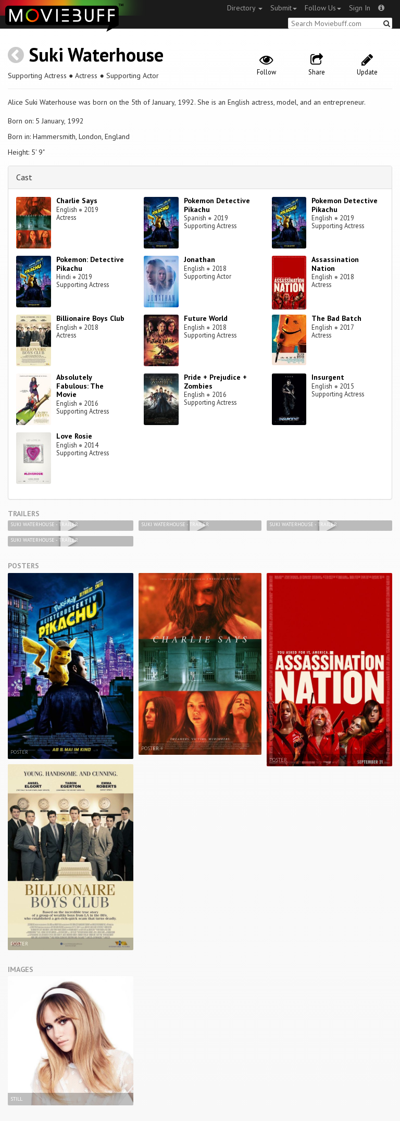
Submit (283, 8)
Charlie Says (76, 200)
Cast (24, 177)
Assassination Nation (335, 264)
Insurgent (327, 377)
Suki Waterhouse (96, 54)
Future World (206, 318)
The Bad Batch (336, 318)
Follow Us (323, 8)
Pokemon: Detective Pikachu (90, 264)
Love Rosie (74, 436)
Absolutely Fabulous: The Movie (80, 386)
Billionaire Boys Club (90, 318)
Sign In (359, 8)
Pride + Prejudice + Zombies (215, 381)
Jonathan (199, 259)
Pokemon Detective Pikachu (217, 205)
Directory (244, 8)
